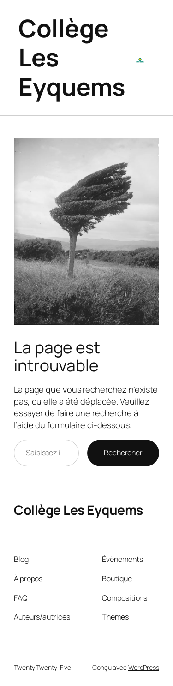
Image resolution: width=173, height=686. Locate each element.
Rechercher (123, 452)
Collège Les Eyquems (78, 510)
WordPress (143, 667)
